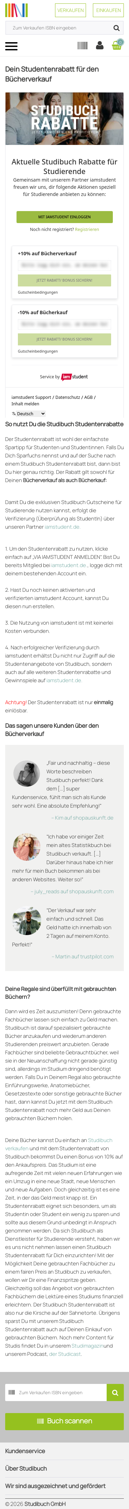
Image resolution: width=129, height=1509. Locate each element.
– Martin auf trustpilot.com (83, 956)
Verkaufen (70, 10)
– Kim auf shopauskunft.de (82, 817)
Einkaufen (108, 10)
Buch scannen (64, 1421)
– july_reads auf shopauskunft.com (72, 891)
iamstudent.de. (63, 526)
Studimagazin (88, 1345)
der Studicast (65, 1354)
